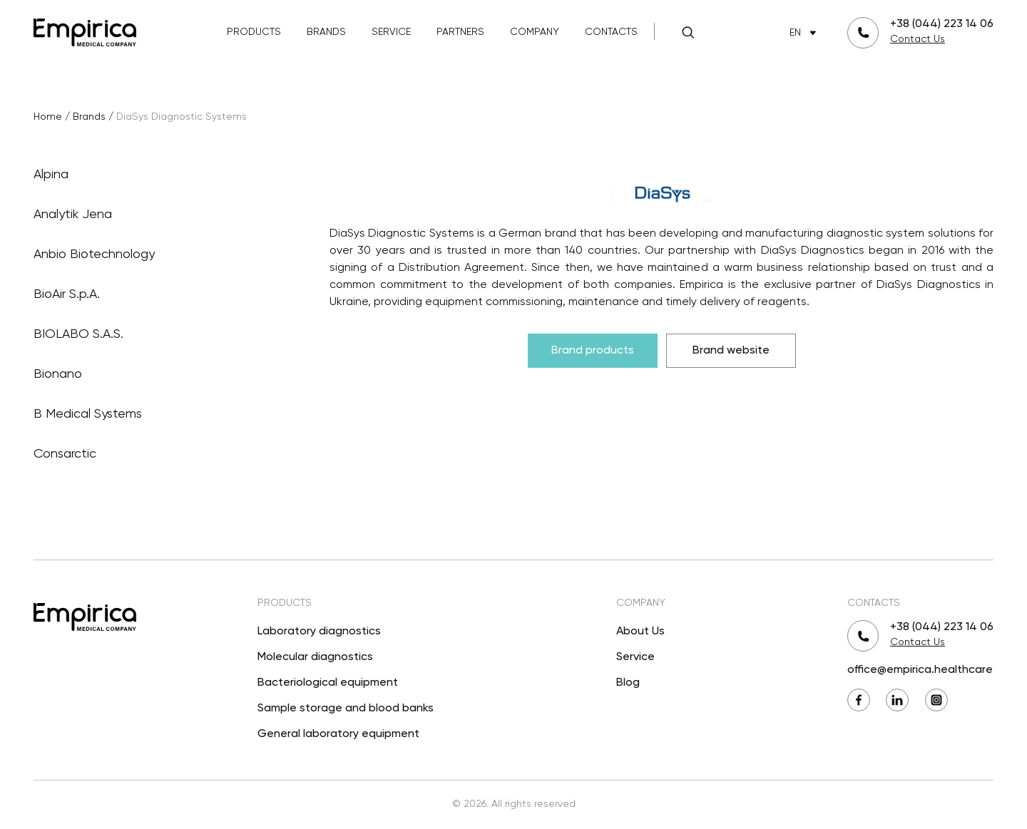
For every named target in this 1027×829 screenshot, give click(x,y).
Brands (326, 32)
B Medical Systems (159, 414)
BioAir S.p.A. (159, 294)
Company (534, 32)
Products (254, 32)
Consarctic (159, 454)
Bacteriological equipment (327, 683)
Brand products (592, 350)
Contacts (611, 32)
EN (806, 33)
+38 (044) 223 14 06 (941, 24)
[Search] (687, 32)
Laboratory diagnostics (319, 631)
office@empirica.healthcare (920, 670)
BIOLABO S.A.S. (159, 334)
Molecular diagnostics (315, 657)
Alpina (159, 174)
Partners (460, 32)
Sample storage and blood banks (345, 708)
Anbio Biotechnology (159, 254)
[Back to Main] (85, 31)
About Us (640, 631)
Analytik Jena (159, 214)
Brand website (731, 350)
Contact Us (917, 39)
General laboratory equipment (338, 734)
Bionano (159, 374)
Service (391, 32)
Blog (628, 683)
